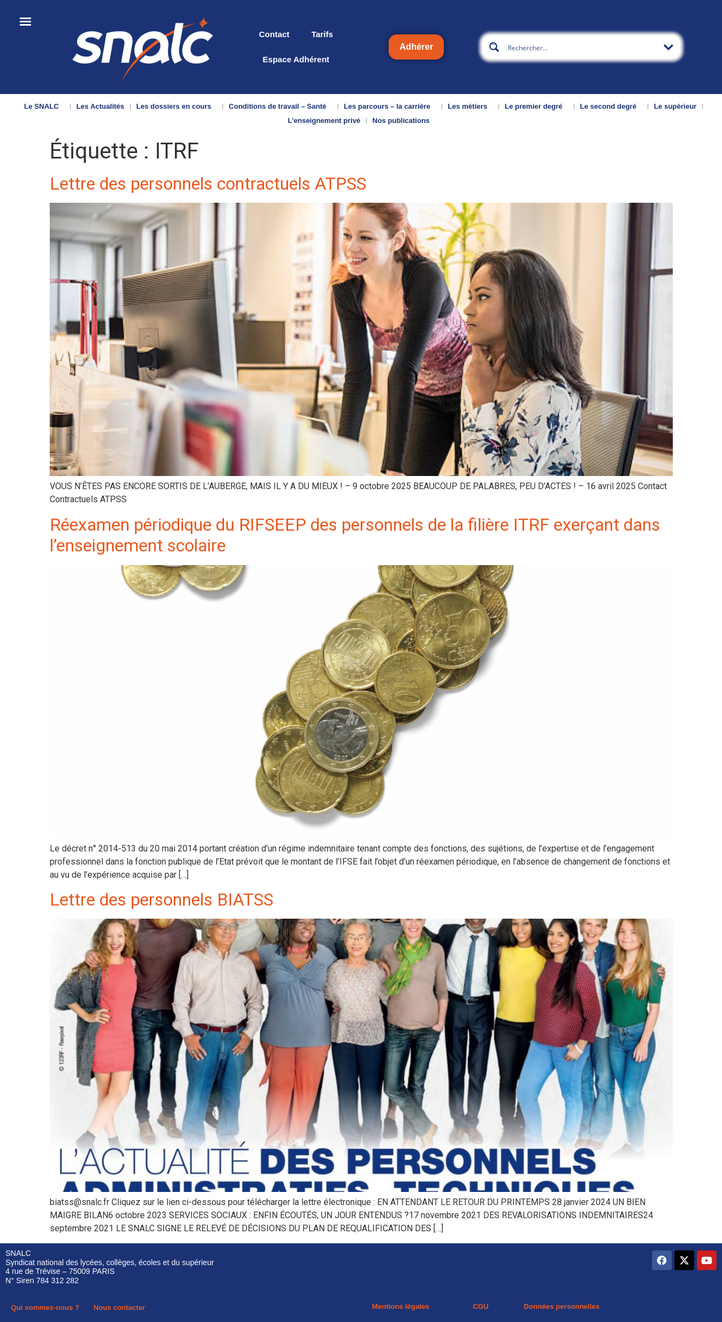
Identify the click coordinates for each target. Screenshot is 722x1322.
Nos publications (403, 120)
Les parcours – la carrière (390, 106)
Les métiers (470, 106)
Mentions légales (401, 1306)
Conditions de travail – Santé (280, 106)
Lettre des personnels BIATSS (161, 899)
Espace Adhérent (296, 59)
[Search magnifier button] (494, 47)
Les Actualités (101, 106)
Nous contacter (119, 1307)
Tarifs (322, 34)
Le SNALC (44, 106)
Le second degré (611, 106)
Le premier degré (536, 106)
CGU (481, 1306)
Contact (274, 34)
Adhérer (416, 46)
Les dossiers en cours (176, 106)
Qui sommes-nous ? (45, 1307)
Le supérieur (675, 106)
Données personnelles (562, 1306)
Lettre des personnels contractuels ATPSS (208, 183)
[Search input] (582, 47)
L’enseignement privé (323, 120)
